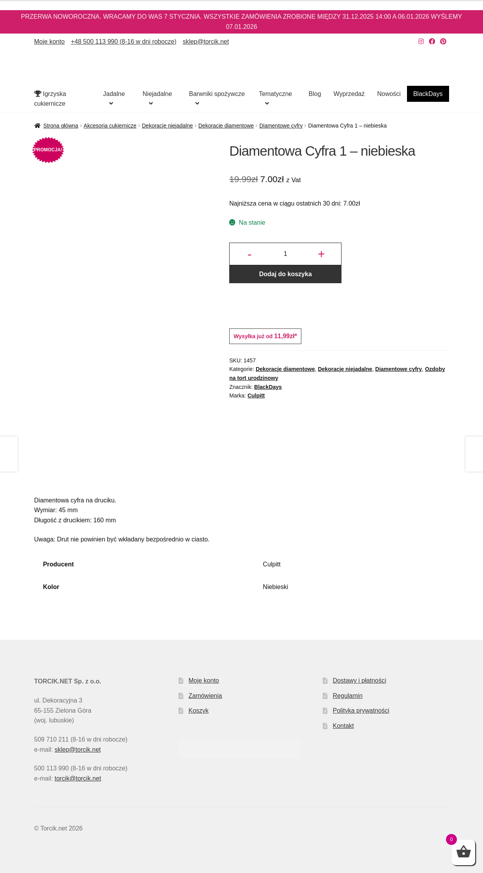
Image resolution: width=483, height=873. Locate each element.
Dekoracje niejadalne (167, 125)
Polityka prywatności (361, 710)
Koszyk (198, 710)
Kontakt (343, 725)
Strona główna (60, 125)
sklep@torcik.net (206, 41)
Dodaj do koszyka (285, 274)
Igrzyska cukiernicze (50, 98)
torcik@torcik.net (78, 778)
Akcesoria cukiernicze (110, 125)
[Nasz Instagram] (421, 41)
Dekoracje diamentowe (226, 125)
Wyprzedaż (349, 93)
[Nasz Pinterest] (443, 41)
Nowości (388, 93)
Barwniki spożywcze (217, 93)
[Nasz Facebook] (432, 41)
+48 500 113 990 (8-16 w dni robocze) (124, 41)
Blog (315, 93)
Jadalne (114, 93)
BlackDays (428, 93)
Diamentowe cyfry (281, 125)
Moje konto (49, 41)
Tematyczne (275, 93)
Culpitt (256, 395)
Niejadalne (157, 93)
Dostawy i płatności (359, 680)
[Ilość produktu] (285, 254)
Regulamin (348, 695)
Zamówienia (205, 695)
